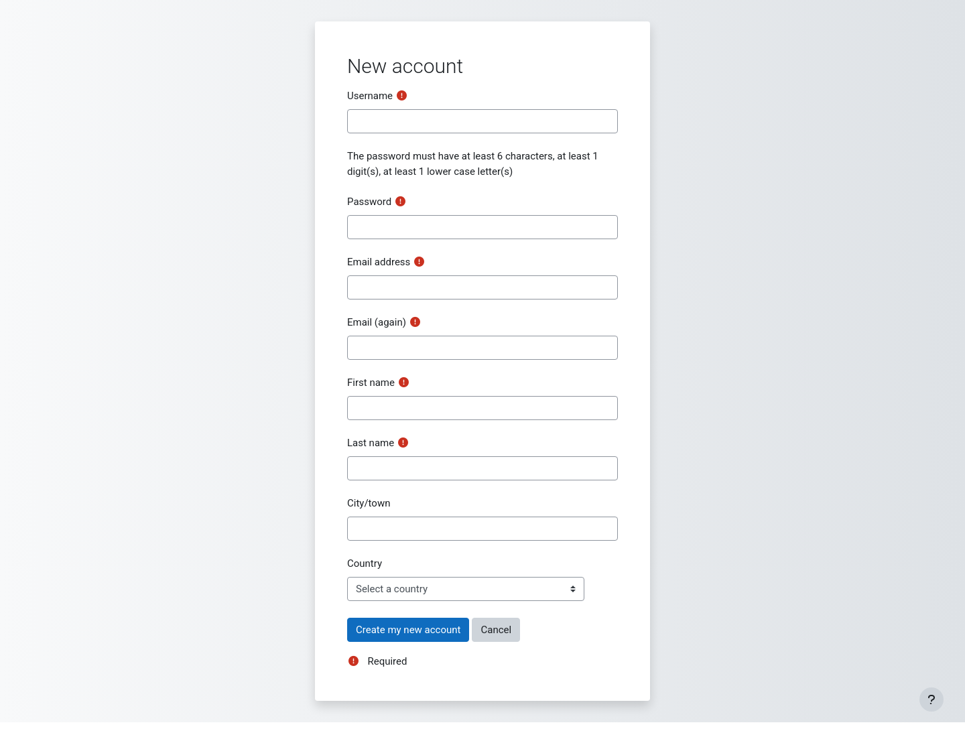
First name (371, 383)
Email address (378, 262)
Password (369, 202)
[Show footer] (931, 699)
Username (370, 96)
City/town (368, 503)
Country (364, 563)
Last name (370, 443)
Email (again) (376, 322)
